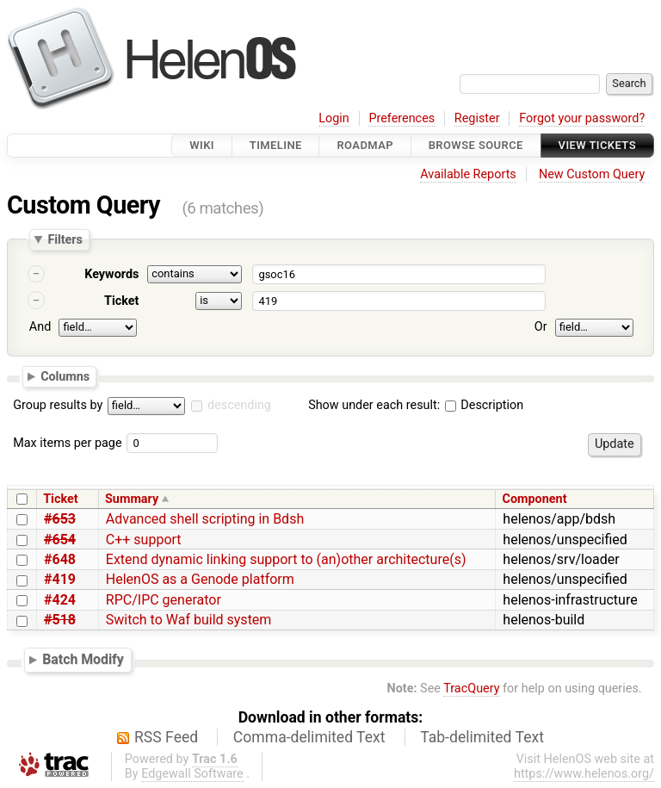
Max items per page (67, 443)
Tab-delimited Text (482, 737)
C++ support (144, 539)
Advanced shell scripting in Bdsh (205, 519)
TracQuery (471, 688)
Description (484, 405)
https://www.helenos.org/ (584, 773)
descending (239, 405)
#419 (60, 579)
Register (477, 118)
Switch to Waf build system (189, 619)
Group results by (57, 405)
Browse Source (476, 145)
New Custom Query (592, 174)
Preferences (401, 118)
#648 (60, 559)
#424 (60, 600)
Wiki (201, 145)
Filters (64, 239)
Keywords (111, 274)
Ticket (121, 301)
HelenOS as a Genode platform (200, 579)
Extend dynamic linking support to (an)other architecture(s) (286, 559)
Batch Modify (83, 659)
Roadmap (365, 145)
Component (535, 499)
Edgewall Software (192, 773)
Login (333, 118)
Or (540, 327)
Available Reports (468, 174)
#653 (60, 519)
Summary (131, 499)
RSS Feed (166, 737)
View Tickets (597, 145)
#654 (60, 539)
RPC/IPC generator (163, 600)
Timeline (276, 145)
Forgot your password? (582, 118)
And (40, 327)
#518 (60, 619)
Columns (65, 375)
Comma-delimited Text (309, 737)
